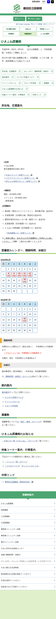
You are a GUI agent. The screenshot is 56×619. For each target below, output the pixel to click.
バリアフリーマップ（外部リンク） (21, 178)
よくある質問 (45, 34)
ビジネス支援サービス (25, 77)
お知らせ (28, 29)
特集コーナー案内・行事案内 (13, 95)
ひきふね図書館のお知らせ (12, 89)
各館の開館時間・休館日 (10, 555)
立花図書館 (5, 523)
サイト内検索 (37, 24)
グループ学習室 (30, 83)
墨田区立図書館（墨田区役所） (18, 482)
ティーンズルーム (9, 83)
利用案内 (11, 34)
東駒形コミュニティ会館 (10, 529)
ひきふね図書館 (7, 503)
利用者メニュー (45, 29)
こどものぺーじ (11, 466)
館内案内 (5, 77)
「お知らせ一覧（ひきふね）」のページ (19, 441)
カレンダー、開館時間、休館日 (36, 71)
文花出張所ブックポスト (10, 580)
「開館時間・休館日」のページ (17, 376)
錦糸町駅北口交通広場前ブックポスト (16, 574)
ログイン (19, 19)
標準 (43, 1)
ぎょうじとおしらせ (30, 466)
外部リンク (37, 95)
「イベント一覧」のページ (16, 462)
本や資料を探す (11, 29)
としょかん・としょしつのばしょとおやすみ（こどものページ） (26, 561)
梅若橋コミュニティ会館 (10, 535)
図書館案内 (28, 34)
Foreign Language (24, 24)
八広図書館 (5, 516)
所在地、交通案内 (9, 71)
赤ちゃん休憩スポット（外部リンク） (22, 181)
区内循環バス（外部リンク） (20, 233)
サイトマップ (49, 24)
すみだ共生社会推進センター (12, 548)
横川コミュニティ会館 (10, 542)
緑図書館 (4, 510)
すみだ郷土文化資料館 (10, 568)
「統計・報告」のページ (29, 422)
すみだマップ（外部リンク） (18, 175)
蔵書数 (46, 83)
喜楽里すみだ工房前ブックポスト (14, 587)
